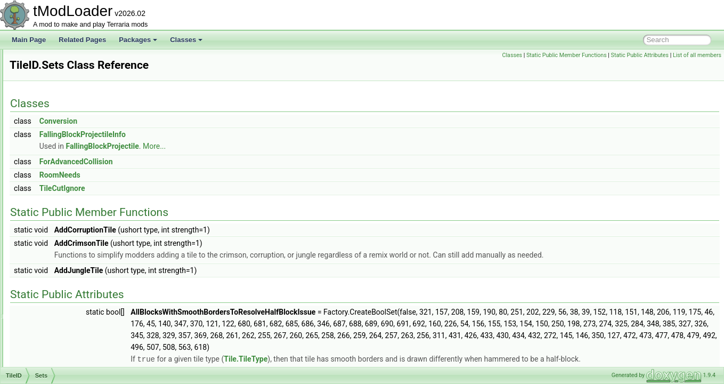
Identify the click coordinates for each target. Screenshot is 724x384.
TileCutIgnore (195, 188)
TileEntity (48, 154)
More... (287, 146)
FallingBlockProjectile (235, 146)
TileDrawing (52, 119)
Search (54, 225)
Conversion (191, 121)
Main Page (29, 40)
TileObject (49, 307)
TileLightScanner (59, 237)
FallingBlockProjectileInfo (216, 134)
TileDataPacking (58, 72)
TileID (43, 201)
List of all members (697, 55)
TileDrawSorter (56, 131)
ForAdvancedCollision (209, 161)
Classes (186, 40)
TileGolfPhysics (57, 190)
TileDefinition (53, 84)
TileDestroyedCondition (68, 96)
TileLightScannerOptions (70, 248)
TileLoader (50, 260)
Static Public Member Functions (566, 55)
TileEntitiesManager (63, 143)
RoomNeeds (193, 175)
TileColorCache (57, 61)
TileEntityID (51, 166)
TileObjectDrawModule (67, 366)
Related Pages (82, 40)
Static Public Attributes (640, 55)
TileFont (46, 178)
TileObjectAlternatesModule (74, 319)
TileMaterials (53, 295)
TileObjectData (56, 354)
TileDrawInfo (53, 107)
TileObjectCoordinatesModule (77, 342)
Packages (138, 40)
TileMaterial (51, 283)
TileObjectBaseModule (67, 330)
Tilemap (46, 272)
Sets (50, 213)
